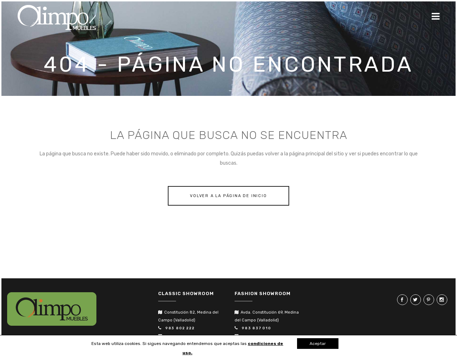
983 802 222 (178, 328)
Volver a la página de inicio (228, 196)
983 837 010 (255, 328)
